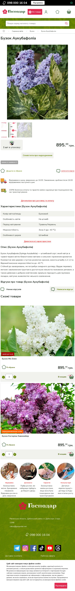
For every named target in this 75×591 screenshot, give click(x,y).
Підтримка (38, 3)
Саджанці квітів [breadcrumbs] (17, 31)
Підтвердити (60, 586)
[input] (9, 377)
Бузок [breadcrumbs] (32, 31)
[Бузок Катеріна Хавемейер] (37, 436)
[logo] (14, 14)
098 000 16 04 (17, 3)
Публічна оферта (48, 556)
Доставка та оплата (13, 556)
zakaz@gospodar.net (18, 526)
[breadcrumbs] (4, 31)
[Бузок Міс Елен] (37, 358)
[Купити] (37, 331)
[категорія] (9, 480)
